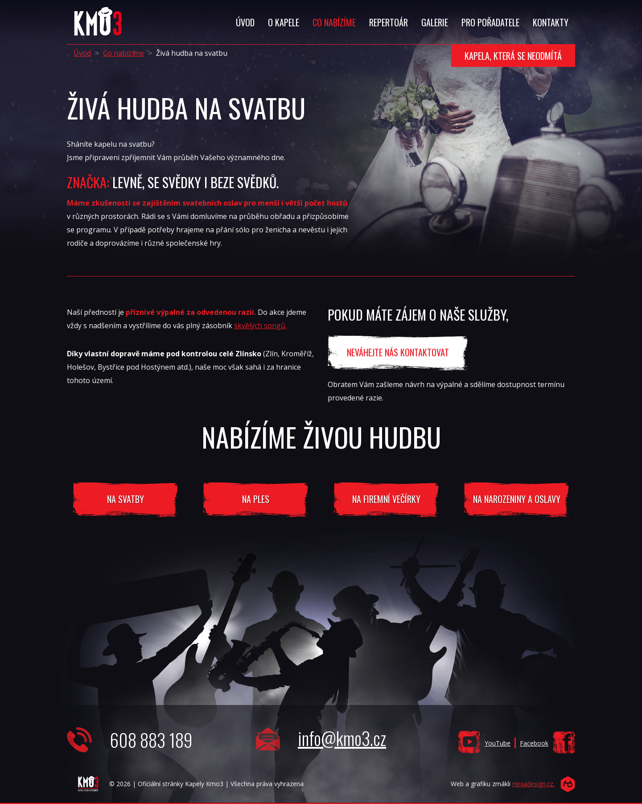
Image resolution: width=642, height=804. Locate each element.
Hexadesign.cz (533, 783)
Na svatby (125, 499)
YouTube (497, 743)
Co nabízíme (123, 53)
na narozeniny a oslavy (516, 499)
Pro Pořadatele (490, 22)
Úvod (245, 22)
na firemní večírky (386, 499)
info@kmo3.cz (342, 738)
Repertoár (388, 22)
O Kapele (283, 22)
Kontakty (550, 22)
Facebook (534, 743)
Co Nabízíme (334, 22)
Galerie (434, 22)
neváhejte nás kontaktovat (398, 352)
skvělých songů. (260, 325)
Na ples (255, 499)
